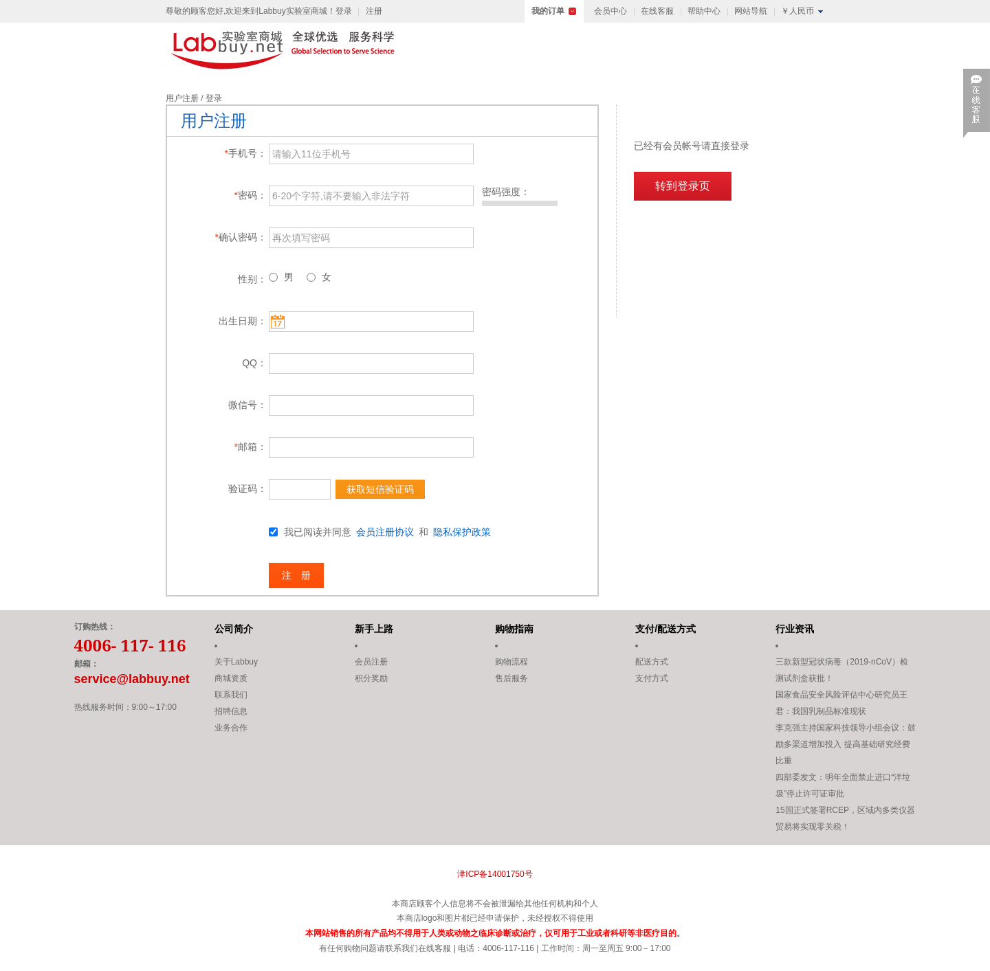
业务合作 (231, 728)
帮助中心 (704, 11)
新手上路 (374, 628)
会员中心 (610, 11)
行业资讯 (795, 628)
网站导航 (750, 11)
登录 (344, 11)
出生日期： (243, 320)
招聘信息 (231, 711)
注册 (374, 11)
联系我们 (231, 695)
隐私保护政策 (462, 531)
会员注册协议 (385, 531)
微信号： (247, 404)
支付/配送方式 (665, 628)
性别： (252, 279)
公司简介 (233, 628)
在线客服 (657, 11)
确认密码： (241, 237)
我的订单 (547, 11)
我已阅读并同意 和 (387, 531)
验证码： (247, 488)
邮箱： (250, 446)
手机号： (246, 153)
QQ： (254, 362)
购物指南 (514, 628)
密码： (250, 195)
